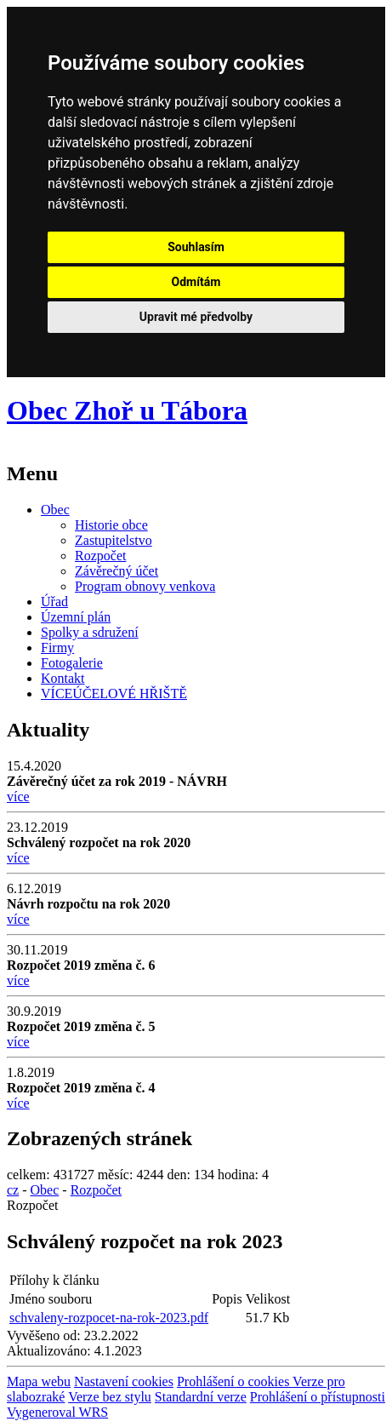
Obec (55, 509)
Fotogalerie (72, 663)
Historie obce (111, 525)
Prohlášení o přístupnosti (317, 1397)
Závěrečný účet (116, 571)
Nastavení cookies (123, 1381)
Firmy (57, 647)
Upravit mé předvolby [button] (196, 317)
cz (13, 1190)
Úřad (54, 601)
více (18, 796)
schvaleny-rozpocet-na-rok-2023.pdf (108, 1317)
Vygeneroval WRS (57, 1412)
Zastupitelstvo (113, 540)
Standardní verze (201, 1397)
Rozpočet (100, 555)
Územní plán (76, 617)
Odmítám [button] (196, 282)
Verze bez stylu (109, 1397)
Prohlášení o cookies (235, 1381)
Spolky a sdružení (90, 632)
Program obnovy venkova (145, 586)
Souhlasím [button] (196, 247)
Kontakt (63, 678)
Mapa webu (39, 1381)
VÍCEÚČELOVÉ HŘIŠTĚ (114, 693)
